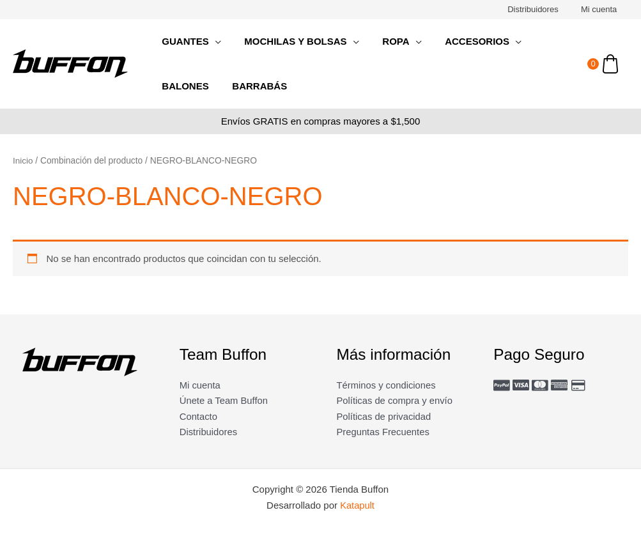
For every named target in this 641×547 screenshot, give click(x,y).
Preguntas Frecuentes (384, 432)
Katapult (357, 506)
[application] (212, 41)
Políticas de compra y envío (395, 401)
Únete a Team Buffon (224, 401)
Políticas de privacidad (385, 416)
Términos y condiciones (387, 385)
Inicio (23, 161)
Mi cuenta (602, 9)
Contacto (199, 416)
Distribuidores (541, 9)
